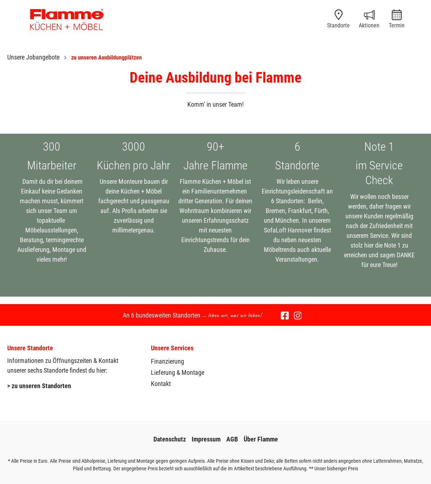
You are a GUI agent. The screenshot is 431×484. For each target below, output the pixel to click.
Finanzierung (167, 361)
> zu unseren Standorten (39, 386)
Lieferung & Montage (177, 372)
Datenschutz (169, 439)
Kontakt (161, 383)
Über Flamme (261, 439)
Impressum (206, 439)
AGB (232, 439)
